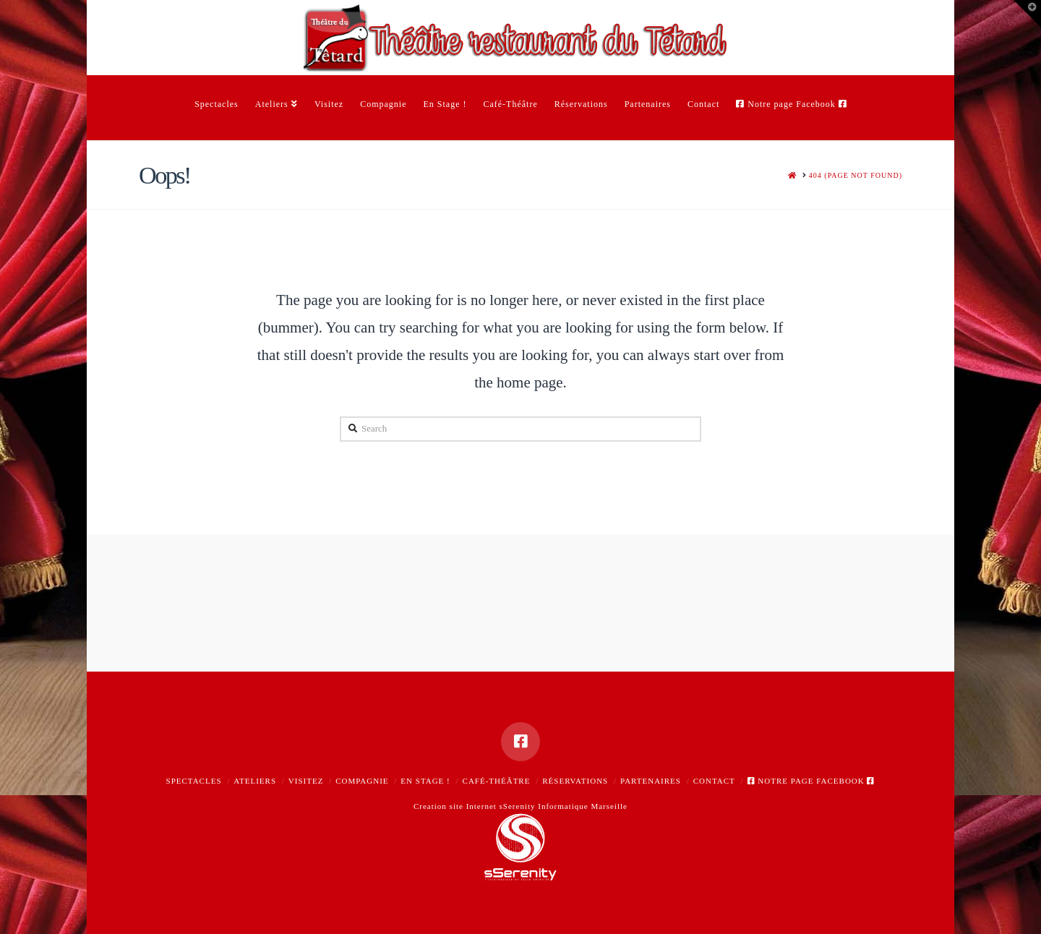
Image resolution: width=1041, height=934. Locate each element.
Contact (714, 780)
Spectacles (194, 780)
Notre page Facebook (811, 780)
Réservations (575, 780)
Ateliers (255, 780)
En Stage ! (425, 780)
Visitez (306, 780)
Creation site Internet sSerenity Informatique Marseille (520, 806)
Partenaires (650, 780)
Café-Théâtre (497, 780)
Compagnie (361, 780)
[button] (1027, 13)
